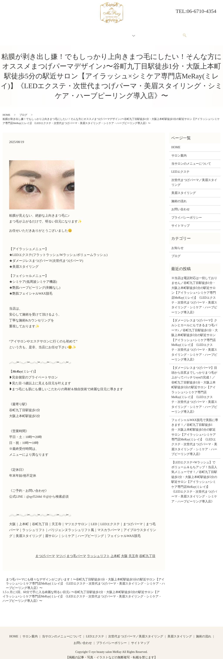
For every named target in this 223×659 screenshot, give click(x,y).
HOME (42, 33)
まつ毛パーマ (76, 552)
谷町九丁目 (147, 552)
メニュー (126, 33)
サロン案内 (60, 33)
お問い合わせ (169, 33)
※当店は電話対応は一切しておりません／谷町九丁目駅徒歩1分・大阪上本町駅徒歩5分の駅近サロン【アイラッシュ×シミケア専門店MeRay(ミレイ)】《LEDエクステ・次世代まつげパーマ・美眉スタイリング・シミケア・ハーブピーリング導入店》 (194, 291)
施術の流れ (146, 33)
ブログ (23, 110)
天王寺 (133, 552)
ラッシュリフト (98, 552)
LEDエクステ (180, 167)
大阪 (124, 552)
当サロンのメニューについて (94, 33)
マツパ (61, 552)
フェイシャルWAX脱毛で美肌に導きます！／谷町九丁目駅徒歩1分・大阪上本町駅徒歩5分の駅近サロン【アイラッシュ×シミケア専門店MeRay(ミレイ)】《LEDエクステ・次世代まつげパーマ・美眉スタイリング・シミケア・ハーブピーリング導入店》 (194, 433)
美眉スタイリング (183, 188)
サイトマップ (180, 221)
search (186, 33)
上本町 (115, 552)
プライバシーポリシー (186, 213)
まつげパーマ (45, 552)
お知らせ (177, 243)
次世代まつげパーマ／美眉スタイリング (194, 178)
